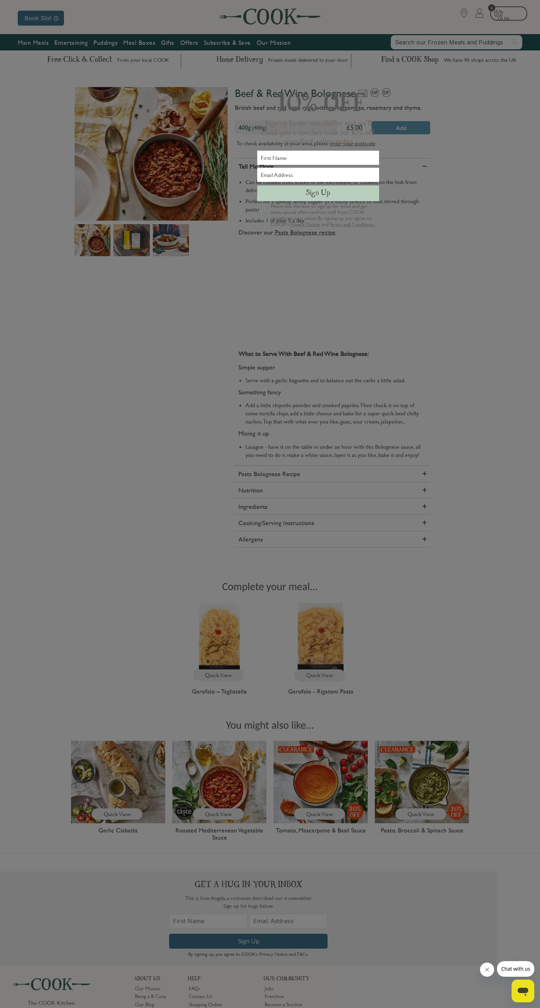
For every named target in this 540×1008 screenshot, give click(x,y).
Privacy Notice (305, 224)
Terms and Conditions (352, 224)
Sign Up (318, 193)
